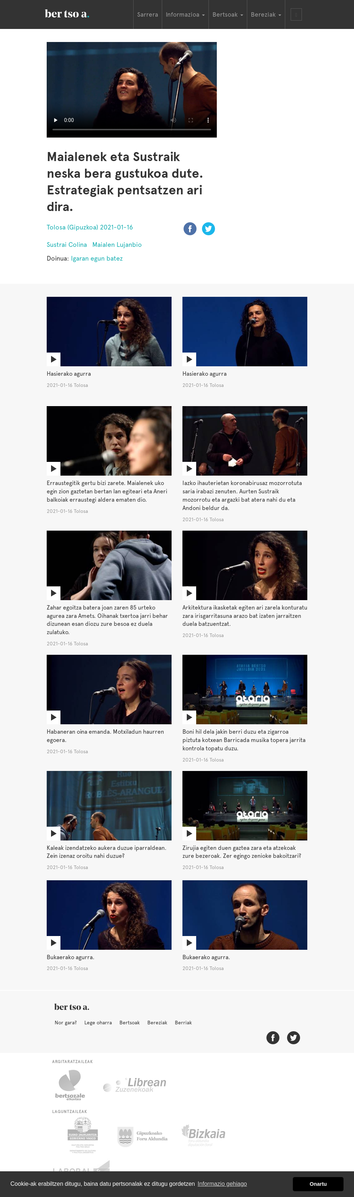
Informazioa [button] (185, 14)
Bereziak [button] (266, 14)
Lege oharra (98, 1022)
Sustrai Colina (67, 244)
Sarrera (147, 14)
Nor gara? (66, 1022)
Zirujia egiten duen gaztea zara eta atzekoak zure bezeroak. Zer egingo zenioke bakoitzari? (241, 852)
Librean (135, 1085)
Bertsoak (129, 1022)
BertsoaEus (77, 12)
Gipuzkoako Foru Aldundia (147, 1135)
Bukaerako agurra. (70, 957)
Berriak (183, 1022)
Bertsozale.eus (74, 1085)
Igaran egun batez (97, 258)
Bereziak (157, 1022)
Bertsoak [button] (227, 14)
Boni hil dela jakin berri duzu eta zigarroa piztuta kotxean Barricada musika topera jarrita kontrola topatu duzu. (243, 740)
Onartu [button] (318, 1184)
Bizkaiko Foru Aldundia (211, 1135)
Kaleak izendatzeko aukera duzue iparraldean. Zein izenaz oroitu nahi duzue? (107, 852)
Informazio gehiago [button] (222, 1184)
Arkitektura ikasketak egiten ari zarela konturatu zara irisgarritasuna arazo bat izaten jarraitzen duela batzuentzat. (244, 616)
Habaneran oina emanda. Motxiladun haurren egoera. (105, 735)
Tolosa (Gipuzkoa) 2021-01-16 (90, 227)
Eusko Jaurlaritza (82, 1135)
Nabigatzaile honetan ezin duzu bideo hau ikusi (132, 90)
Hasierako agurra (69, 373)
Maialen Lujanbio (117, 244)
